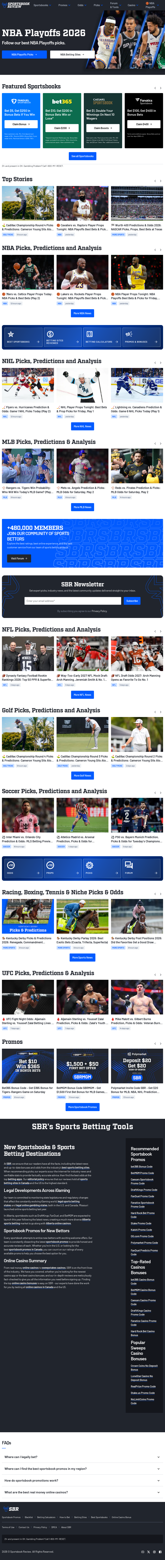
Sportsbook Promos (11, 1517)
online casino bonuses (24, 1283)
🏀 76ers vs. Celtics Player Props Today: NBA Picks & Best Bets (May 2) (27, 296)
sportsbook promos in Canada (25, 1249)
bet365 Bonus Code (141, 1166)
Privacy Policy (99, 610)
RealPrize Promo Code (143, 1386)
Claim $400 (144, 124)
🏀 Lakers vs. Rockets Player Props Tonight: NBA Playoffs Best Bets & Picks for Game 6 (82, 296)
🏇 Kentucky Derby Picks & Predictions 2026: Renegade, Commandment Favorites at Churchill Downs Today (26, 940)
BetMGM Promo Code (142, 1172)
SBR (9, 1163)
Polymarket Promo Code (144, 1242)
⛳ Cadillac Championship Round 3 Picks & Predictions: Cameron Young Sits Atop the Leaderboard (82, 758)
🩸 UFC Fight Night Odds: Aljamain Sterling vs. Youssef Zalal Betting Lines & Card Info (27, 1021)
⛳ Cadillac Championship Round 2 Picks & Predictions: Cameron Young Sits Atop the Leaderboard (136, 758)
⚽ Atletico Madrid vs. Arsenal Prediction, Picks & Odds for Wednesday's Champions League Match (81, 839)
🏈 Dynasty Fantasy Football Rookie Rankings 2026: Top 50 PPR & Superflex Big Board (27, 678)
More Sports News (82, 957)
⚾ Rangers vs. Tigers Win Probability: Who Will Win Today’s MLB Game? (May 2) (26, 490)
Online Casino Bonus (121, 1517)
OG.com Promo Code (142, 1236)
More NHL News (82, 426)
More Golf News (82, 775)
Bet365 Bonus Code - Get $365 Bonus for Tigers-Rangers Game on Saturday (27, 1090)
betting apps (15, 1179)
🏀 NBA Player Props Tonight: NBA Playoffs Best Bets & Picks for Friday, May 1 (134, 296)
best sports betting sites (75, 1167)
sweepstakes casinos (54, 1267)
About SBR (66, 1527)
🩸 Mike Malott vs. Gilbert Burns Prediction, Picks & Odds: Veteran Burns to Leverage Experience (136, 1021)
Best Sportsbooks (99, 1517)
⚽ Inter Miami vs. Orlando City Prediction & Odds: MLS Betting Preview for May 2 (27, 839)
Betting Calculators (46, 1517)
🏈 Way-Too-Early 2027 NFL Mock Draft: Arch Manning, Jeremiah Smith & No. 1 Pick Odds (82, 678)
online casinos (31, 1267)
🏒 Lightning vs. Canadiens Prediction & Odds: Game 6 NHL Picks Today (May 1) (136, 409)
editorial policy (36, 1179)
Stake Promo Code (141, 1223)
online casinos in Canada (39, 1287)
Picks (24, 54)
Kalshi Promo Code (141, 1229)
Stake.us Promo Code (143, 1392)
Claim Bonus (21, 124)
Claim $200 (62, 128)
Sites (72, 54)
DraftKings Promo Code (144, 1189)
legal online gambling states (31, 1205)
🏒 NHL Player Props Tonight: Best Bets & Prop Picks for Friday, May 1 (82, 409)
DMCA (54, 1527)
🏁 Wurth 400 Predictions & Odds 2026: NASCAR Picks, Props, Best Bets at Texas (136, 227)
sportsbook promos (57, 1241)
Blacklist (29, 1517)
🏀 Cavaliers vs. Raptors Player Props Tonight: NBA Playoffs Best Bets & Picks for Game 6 (82, 227)
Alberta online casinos (58, 1223)
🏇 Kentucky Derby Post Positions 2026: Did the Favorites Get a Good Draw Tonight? (136, 940)
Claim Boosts (103, 128)
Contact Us (24, 1527)
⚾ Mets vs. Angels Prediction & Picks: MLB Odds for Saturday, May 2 (81, 490)
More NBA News (82, 313)
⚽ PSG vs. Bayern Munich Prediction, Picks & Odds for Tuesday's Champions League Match (135, 839)
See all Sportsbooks (83, 156)
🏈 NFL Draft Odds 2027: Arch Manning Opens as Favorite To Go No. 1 (135, 677)
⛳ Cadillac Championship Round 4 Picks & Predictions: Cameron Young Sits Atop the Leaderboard (27, 227)
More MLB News (82, 507)
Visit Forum (19, 558)
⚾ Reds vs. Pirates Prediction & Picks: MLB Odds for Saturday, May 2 (135, 490)
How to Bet (65, 1517)
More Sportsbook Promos (82, 1107)
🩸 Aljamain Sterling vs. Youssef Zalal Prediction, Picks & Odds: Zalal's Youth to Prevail (82, 1021)
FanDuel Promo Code (142, 1196)
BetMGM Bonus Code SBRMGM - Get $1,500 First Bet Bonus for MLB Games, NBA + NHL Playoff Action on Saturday (81, 1090)
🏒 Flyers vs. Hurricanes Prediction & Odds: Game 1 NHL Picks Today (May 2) (26, 409)
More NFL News (82, 694)
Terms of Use (8, 1527)
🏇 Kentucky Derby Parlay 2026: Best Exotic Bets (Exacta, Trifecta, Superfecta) (82, 940)
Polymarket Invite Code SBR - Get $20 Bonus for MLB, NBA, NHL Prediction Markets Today (134, 1090)
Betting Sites (80, 1517)
